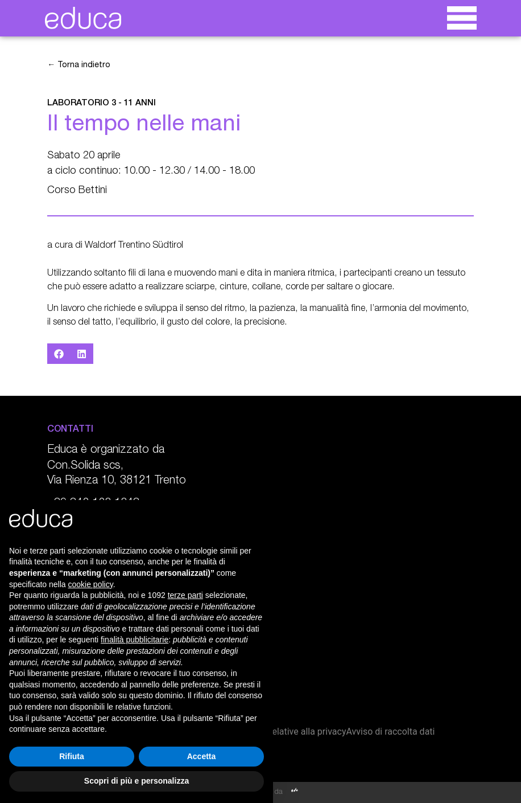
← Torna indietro (78, 65)
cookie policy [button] (90, 584)
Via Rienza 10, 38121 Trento (116, 481)
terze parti (185, 595)
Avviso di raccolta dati (390, 731)
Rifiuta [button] (71, 756)
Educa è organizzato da (105, 450)
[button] (59, 353)
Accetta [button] (201, 756)
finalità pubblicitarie (134, 639)
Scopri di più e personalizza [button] (136, 780)
